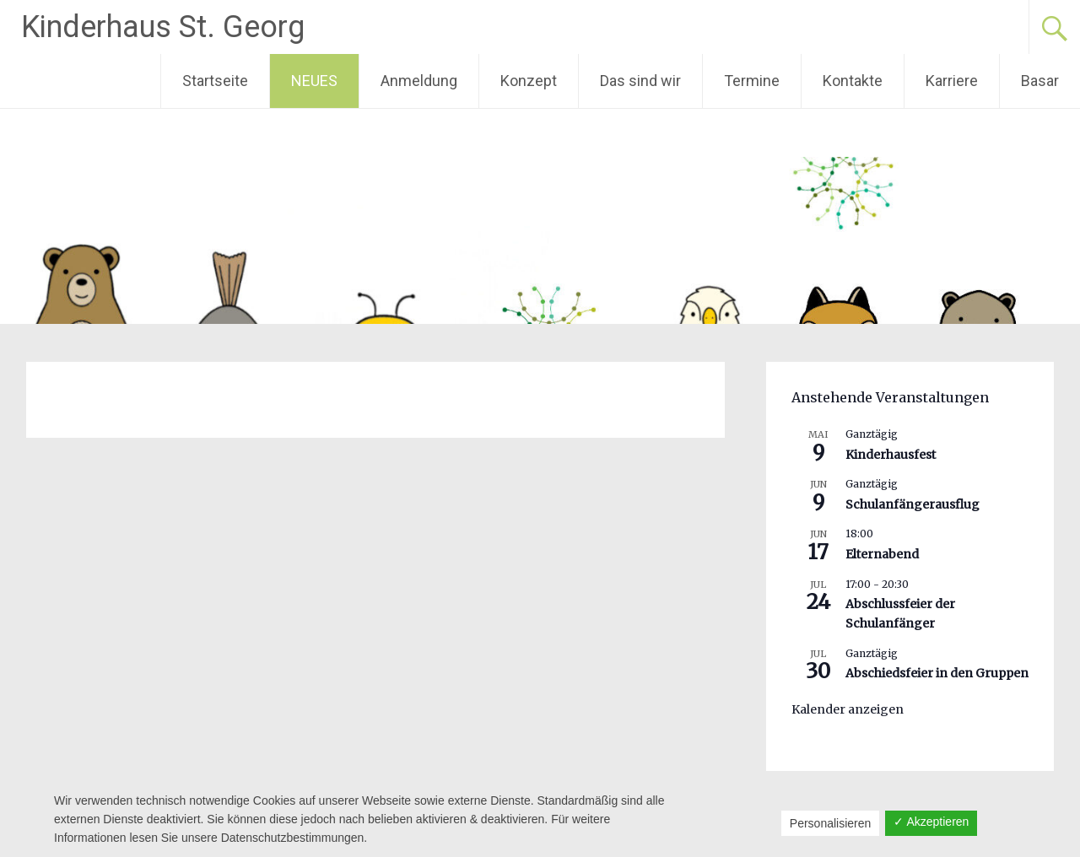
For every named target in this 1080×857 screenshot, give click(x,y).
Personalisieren (831, 823)
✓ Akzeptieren (931, 821)
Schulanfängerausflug (912, 504)
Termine (752, 80)
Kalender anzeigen (847, 709)
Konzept (528, 80)
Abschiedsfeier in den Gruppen (937, 673)
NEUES (314, 80)
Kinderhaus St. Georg (163, 27)
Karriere (952, 80)
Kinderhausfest (890, 454)
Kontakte (853, 80)
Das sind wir (640, 80)
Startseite (215, 80)
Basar (1040, 80)
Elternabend (882, 554)
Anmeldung (419, 80)
